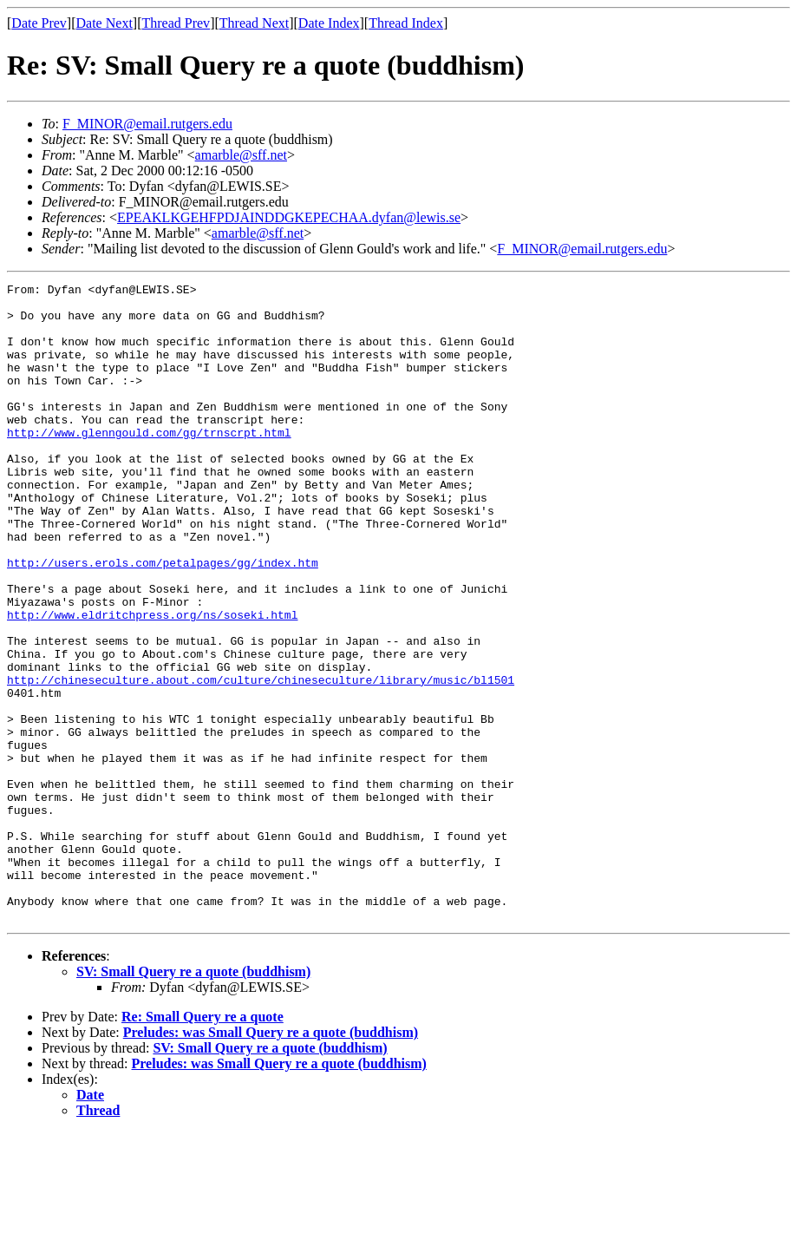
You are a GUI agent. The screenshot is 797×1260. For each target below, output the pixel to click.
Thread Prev (175, 23)
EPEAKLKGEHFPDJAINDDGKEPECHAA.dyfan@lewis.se (289, 217)
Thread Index (406, 23)
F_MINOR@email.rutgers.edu (147, 123)
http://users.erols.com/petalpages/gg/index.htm (162, 619)
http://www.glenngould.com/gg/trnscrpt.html (149, 463)
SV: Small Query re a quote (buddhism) (193, 1099)
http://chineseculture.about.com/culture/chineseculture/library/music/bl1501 (260, 760)
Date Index (329, 23)
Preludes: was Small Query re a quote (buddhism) (270, 1159)
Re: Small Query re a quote (202, 1144)
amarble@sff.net (241, 155)
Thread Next (254, 23)
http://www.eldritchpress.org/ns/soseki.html (152, 682)
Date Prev (39, 23)
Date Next (104, 23)
